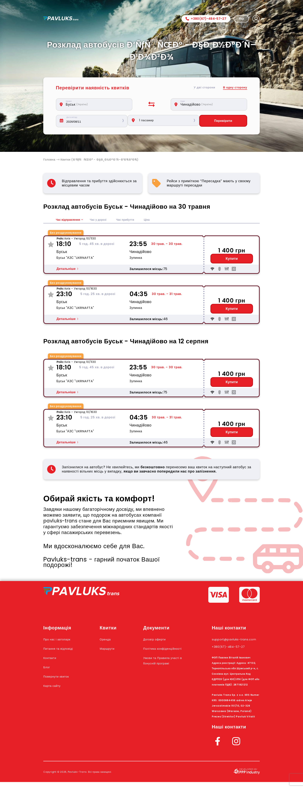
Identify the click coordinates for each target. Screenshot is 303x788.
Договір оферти (162, 639)
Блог (47, 667)
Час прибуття (132, 220)
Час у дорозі (102, 220)
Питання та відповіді (63, 649)
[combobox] (96, 104)
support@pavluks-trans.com (231, 642)
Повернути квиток (60, 676)
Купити (232, 259)
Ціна (155, 220)
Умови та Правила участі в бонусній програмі (165, 669)
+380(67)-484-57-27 (206, 18)
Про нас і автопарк (61, 639)
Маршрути (115, 649)
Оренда (112, 639)
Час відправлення (69, 220)
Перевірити (224, 121)
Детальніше (66, 269)
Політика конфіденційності (163, 651)
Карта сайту (54, 686)
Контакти (51, 658)
